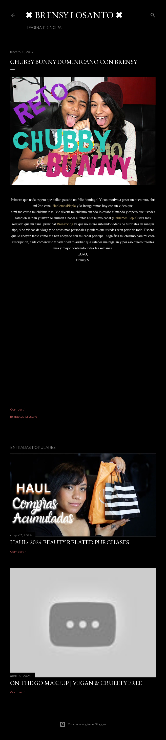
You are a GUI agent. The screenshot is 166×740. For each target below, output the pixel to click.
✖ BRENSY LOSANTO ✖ (74, 15)
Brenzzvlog (65, 224)
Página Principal (45, 27)
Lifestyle (31, 416)
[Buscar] (153, 14)
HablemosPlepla (64, 206)
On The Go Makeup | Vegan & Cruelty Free (76, 683)
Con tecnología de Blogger (83, 724)
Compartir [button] (18, 409)
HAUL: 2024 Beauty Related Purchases (69, 542)
